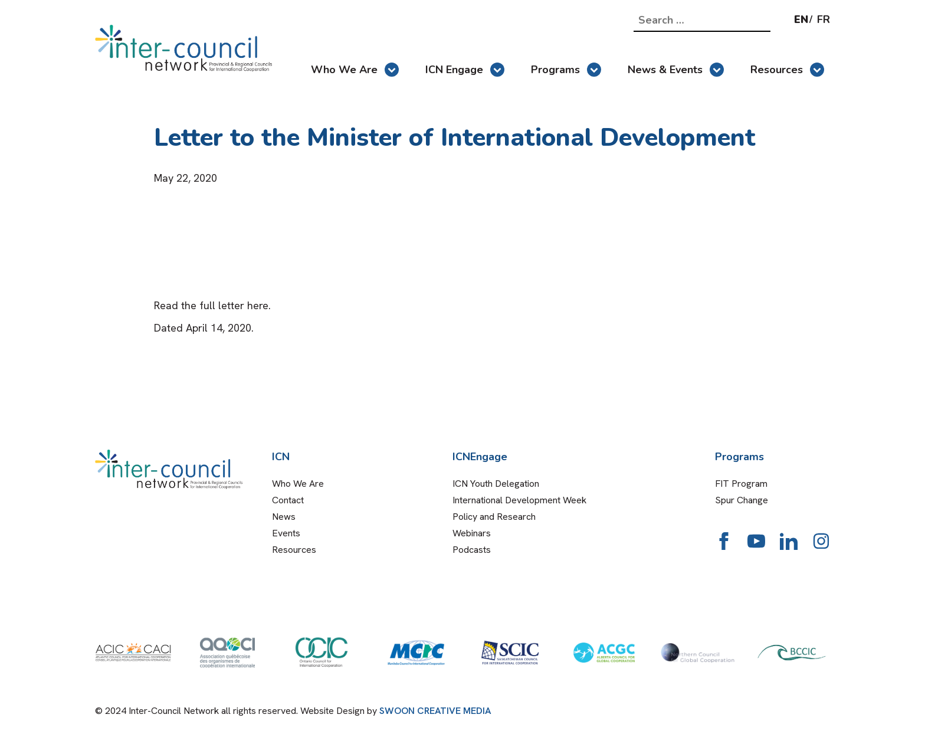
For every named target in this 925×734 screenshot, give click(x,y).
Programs (566, 70)
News (284, 516)
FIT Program (741, 483)
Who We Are (355, 70)
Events (286, 533)
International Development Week (519, 500)
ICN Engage (464, 70)
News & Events (676, 70)
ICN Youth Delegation (495, 483)
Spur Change (741, 500)
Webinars (471, 533)
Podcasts (471, 549)
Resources (787, 70)
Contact (288, 500)
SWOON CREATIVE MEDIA (435, 710)
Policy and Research (494, 516)
